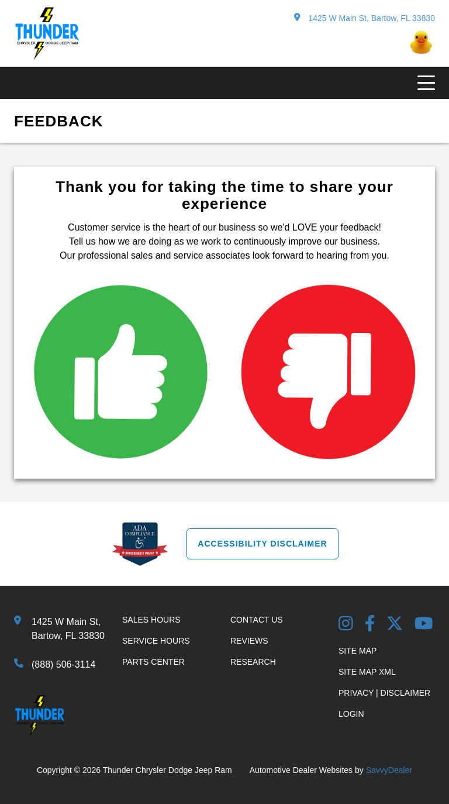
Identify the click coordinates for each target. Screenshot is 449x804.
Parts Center (153, 661)
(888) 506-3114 (63, 664)
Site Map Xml (367, 671)
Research (253, 661)
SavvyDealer (389, 770)
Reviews (249, 640)
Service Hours (156, 640)
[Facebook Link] (370, 624)
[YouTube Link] (424, 624)
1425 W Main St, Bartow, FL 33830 (364, 18)
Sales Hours (151, 619)
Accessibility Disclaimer (262, 543)
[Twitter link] (394, 624)
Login (351, 714)
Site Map (358, 650)
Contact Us (256, 619)
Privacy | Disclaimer (384, 693)
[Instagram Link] (346, 624)
